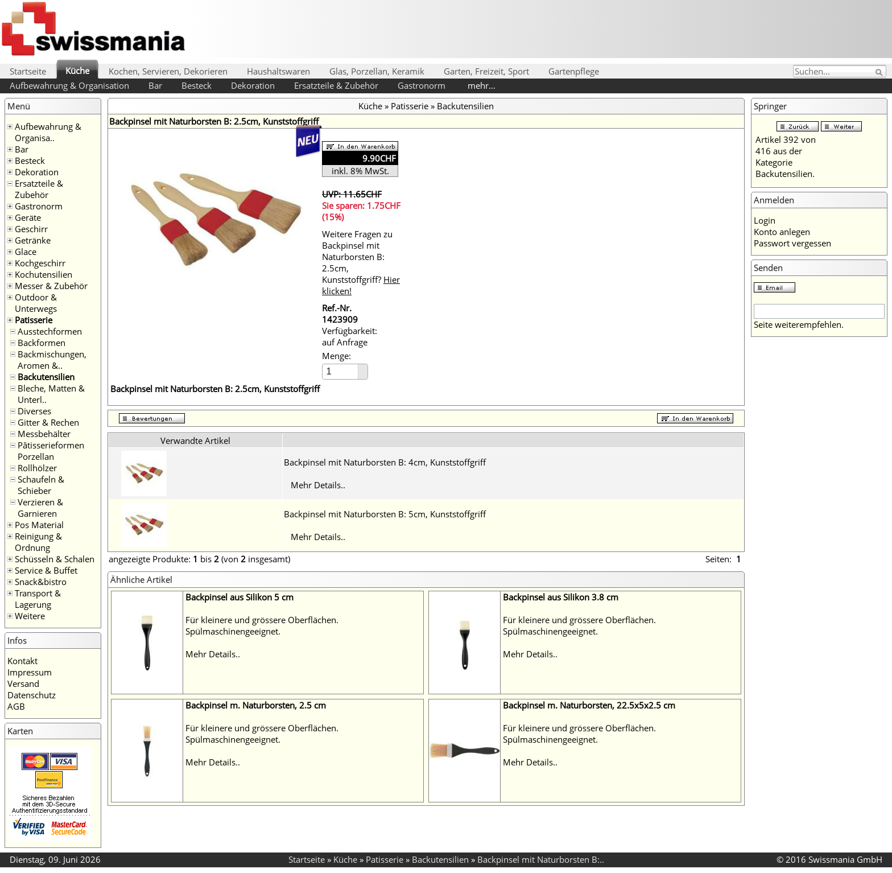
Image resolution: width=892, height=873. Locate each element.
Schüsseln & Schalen (54, 559)
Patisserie (33, 320)
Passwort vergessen (792, 243)
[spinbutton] (341, 371)
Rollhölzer (37, 467)
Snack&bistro (41, 581)
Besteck (196, 85)
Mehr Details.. (318, 485)
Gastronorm (421, 85)
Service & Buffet (46, 570)
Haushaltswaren (278, 71)
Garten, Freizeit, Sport (486, 71)
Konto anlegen (782, 231)
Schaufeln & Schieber (41, 484)
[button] (362, 368)
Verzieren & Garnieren (40, 507)
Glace (25, 251)
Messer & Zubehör (51, 285)
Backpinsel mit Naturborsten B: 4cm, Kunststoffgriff (385, 462)
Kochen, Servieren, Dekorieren (168, 71)
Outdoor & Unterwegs (36, 302)
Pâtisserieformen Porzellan (51, 450)
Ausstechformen (50, 331)
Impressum (29, 672)
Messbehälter (44, 433)
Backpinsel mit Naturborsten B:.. (540, 859)
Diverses (34, 411)
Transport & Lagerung (38, 598)
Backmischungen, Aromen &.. (52, 359)
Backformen (41, 342)
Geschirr (31, 228)
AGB (16, 706)
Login (764, 220)
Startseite (28, 71)
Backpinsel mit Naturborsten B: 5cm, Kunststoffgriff (385, 514)
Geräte (28, 217)
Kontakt (22, 660)
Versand (23, 683)
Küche (77, 70)
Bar (155, 85)
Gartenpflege (573, 71)
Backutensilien (46, 376)
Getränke (33, 240)
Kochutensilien (43, 274)
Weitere (30, 615)
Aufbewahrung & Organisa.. (48, 132)
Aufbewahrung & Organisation (69, 85)
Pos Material (39, 524)
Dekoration (253, 85)
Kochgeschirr (40, 263)
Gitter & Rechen (48, 422)
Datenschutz (31, 695)
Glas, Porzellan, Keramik (376, 71)
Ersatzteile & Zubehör (336, 85)
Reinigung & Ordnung (38, 541)
